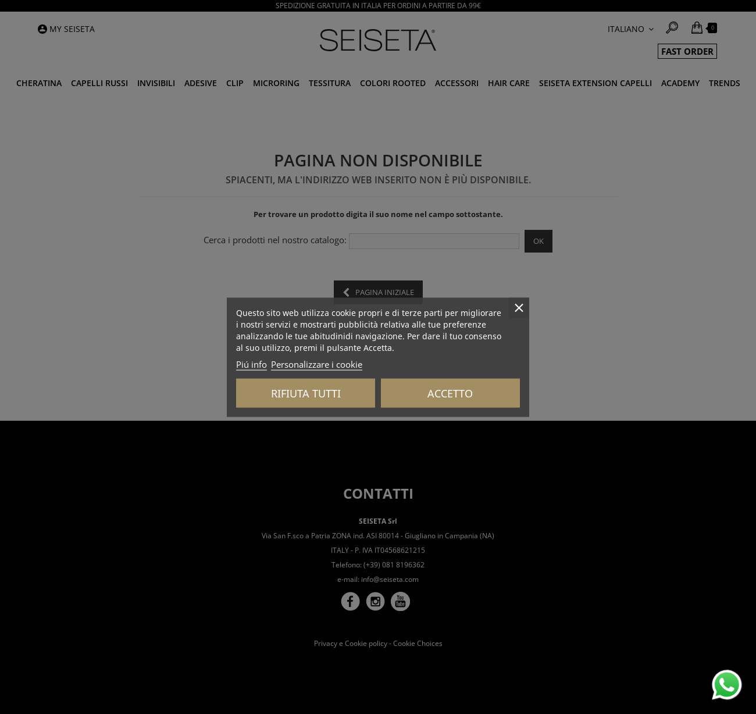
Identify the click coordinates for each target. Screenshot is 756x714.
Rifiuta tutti (306, 393)
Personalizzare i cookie (316, 364)
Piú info (251, 364)
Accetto (450, 393)
